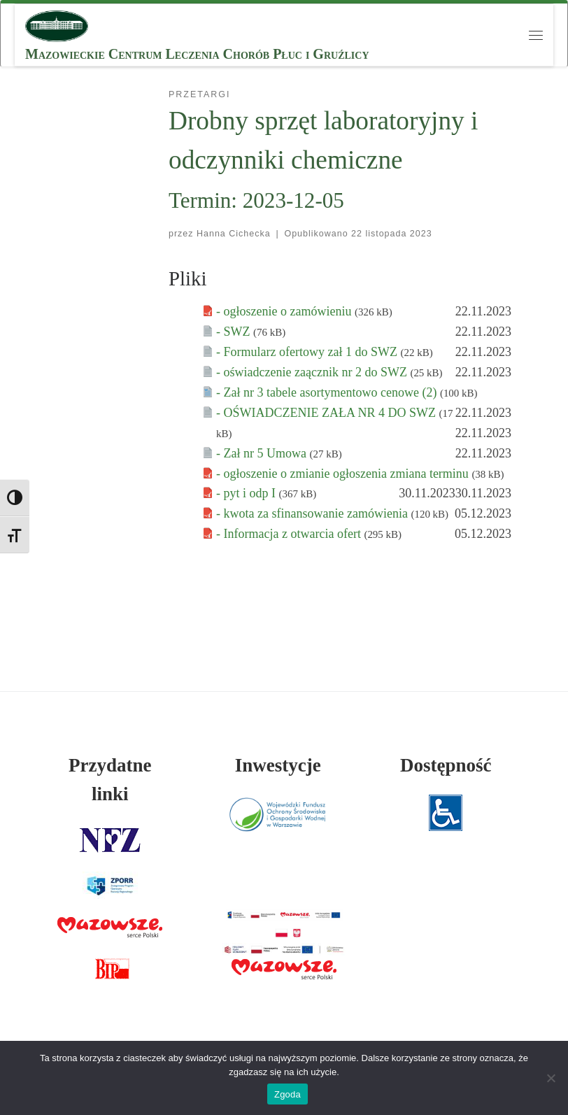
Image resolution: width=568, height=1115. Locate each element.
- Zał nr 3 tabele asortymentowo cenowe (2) (328, 392)
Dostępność (446, 765)
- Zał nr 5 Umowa (262, 453)
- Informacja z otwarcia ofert (290, 534)
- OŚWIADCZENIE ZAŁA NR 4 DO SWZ (327, 413)
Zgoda (287, 1094)
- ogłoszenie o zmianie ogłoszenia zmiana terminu (343, 474)
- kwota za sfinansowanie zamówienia (313, 513)
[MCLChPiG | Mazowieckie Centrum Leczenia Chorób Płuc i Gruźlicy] (56, 25)
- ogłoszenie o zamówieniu (285, 311)
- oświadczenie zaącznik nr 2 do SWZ (313, 372)
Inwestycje (278, 765)
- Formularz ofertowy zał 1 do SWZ (308, 352)
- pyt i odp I (247, 493)
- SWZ (234, 332)
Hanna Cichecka (234, 234)
